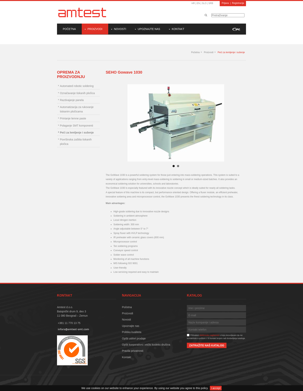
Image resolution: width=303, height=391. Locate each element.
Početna (69, 29)
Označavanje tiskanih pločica (77, 93)
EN (198, 3)
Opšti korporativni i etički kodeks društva (146, 344)
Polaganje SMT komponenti (76, 125)
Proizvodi (95, 29)
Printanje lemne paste (73, 118)
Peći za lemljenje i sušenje (231, 52)
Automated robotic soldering (77, 86)
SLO (204, 3)
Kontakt (178, 29)
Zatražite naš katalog (206, 345)
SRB (210, 3)
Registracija (238, 3)
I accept (215, 388)
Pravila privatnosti (132, 350)
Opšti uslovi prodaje (134, 338)
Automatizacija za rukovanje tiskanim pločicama (77, 109)
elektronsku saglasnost (209, 335)
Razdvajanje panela (72, 100)
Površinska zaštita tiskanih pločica (76, 141)
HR (193, 3)
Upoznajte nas (149, 29)
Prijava (225, 3)
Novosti (120, 29)
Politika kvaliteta (131, 332)
